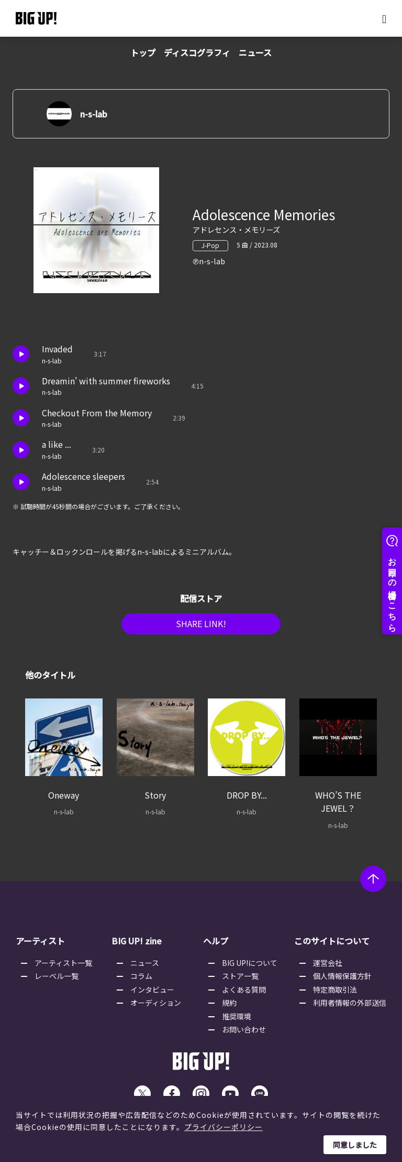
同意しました (355, 1144)
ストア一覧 (240, 979)
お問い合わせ (244, 1033)
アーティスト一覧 (63, 966)
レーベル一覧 (57, 979)
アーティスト (40, 945)
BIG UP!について (249, 966)
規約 (229, 1006)
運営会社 (327, 966)
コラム (141, 979)
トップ (142, 52)
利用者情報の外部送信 (349, 1006)
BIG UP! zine (136, 945)
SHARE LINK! (201, 627)
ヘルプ (215, 945)
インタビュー (152, 992)
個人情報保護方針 (342, 979)
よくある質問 (244, 992)
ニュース (255, 52)
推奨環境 (236, 1019)
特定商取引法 (335, 992)
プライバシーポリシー (223, 1127)
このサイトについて (332, 945)
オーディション (155, 1006)
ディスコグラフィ (197, 52)
